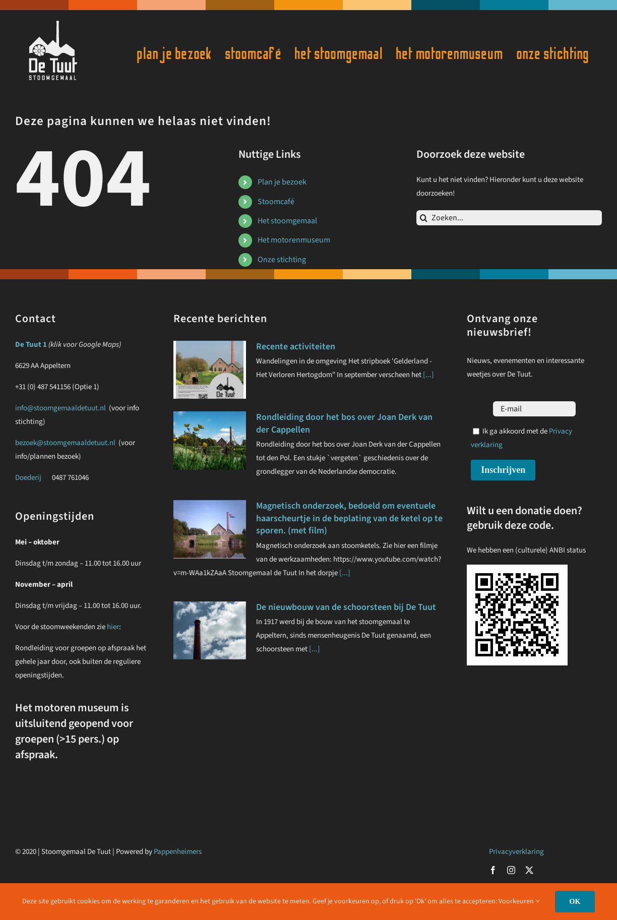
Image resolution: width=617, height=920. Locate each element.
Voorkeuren (519, 901)
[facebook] (493, 870)
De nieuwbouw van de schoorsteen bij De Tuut (346, 607)
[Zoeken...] (509, 217)
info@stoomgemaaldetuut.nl (60, 408)
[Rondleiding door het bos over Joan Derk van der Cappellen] (209, 440)
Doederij (28, 477)
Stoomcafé (276, 201)
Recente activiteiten (295, 346)
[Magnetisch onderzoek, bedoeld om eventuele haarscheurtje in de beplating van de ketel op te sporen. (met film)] (209, 529)
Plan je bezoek (282, 182)
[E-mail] (534, 408)
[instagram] (511, 870)
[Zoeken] (423, 217)
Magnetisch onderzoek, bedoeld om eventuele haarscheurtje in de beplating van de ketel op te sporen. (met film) (349, 518)
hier (113, 627)
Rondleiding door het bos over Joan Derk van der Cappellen (344, 423)
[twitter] (529, 870)
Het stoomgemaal (287, 220)
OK (575, 901)
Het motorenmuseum (294, 240)
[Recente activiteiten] (209, 370)
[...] (427, 375)
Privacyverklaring (516, 851)
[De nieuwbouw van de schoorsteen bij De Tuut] (209, 630)
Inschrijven (503, 470)
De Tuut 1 (31, 344)
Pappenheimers (178, 851)
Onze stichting (282, 259)
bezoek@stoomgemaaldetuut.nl (66, 443)
